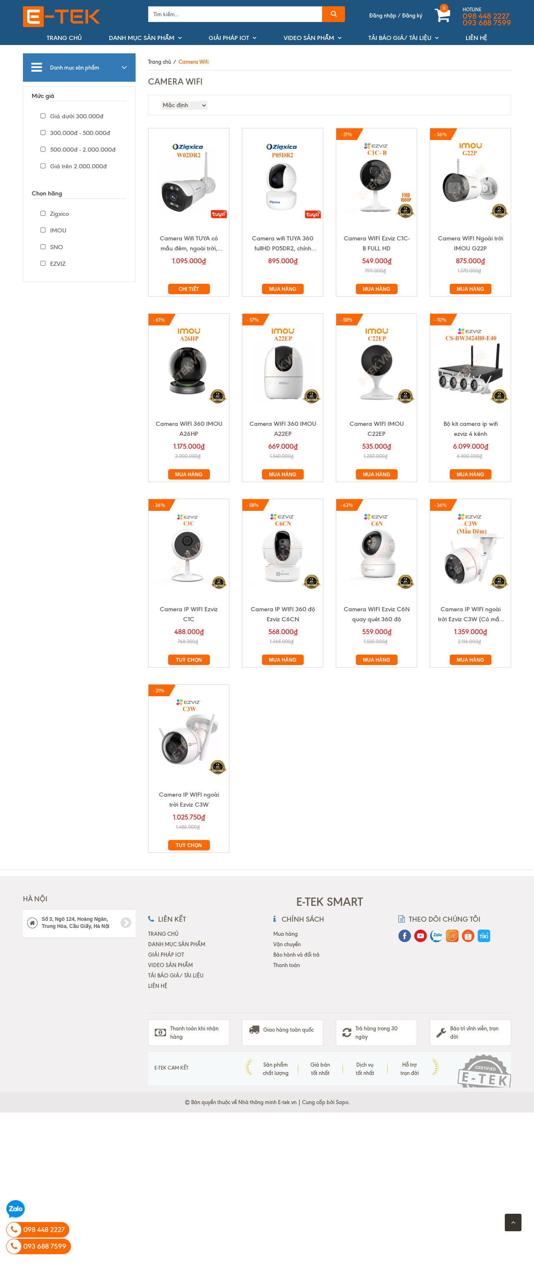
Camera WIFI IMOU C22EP (377, 429)
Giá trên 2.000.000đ (73, 166)
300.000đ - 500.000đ (75, 133)
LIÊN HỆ (476, 38)
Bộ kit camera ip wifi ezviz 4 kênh (470, 429)
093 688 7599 (487, 23)
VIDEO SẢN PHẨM (309, 38)
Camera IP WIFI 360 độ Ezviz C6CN (283, 614)
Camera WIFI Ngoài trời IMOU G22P (470, 243)
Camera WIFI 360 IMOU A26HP (189, 429)
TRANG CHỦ (64, 38)
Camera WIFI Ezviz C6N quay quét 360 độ (377, 614)
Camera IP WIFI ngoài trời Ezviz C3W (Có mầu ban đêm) (470, 614)
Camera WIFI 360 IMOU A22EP (282, 429)
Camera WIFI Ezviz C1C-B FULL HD (377, 243)
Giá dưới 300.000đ (71, 116)
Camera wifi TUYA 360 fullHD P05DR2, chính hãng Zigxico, (282, 244)
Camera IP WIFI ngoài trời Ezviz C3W (189, 799)
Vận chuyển (287, 944)
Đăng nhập (382, 15)
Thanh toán (286, 965)
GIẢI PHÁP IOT (229, 38)
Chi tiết (189, 289)
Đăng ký (412, 15)
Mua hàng (283, 289)
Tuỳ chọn (189, 660)
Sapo (342, 1102)
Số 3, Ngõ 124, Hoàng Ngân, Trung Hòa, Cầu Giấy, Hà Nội (79, 922)
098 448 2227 (486, 16)
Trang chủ (159, 61)
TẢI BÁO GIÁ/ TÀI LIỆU (399, 38)
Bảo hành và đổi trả (296, 954)
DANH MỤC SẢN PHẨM (141, 38)
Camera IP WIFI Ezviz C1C (189, 614)
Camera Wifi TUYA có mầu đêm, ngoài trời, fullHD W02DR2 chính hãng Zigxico (189, 244)
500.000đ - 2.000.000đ (78, 149)
